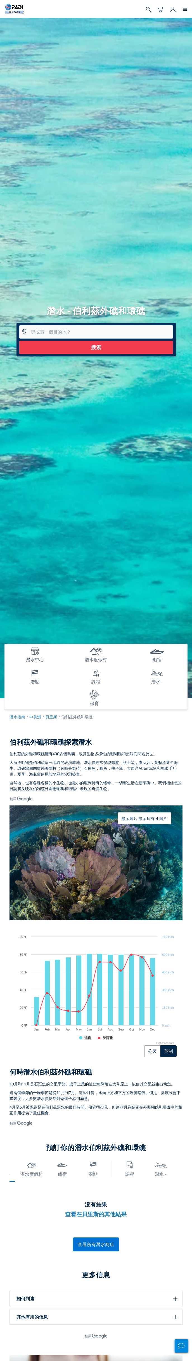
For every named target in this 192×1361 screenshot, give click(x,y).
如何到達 (25, 1298)
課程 (129, 1168)
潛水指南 (17, 717)
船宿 (62, 1168)
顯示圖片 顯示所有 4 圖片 (144, 818)
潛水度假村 (31, 1168)
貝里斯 (51, 717)
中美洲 (35, 717)
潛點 (93, 1168)
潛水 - (160, 1168)
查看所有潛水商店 (96, 1244)
